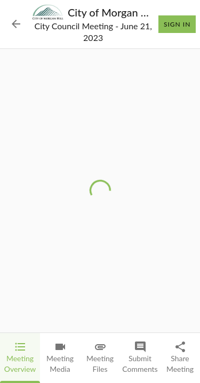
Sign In (177, 24)
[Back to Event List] (16, 24)
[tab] (20, 358)
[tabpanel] (100, 190)
